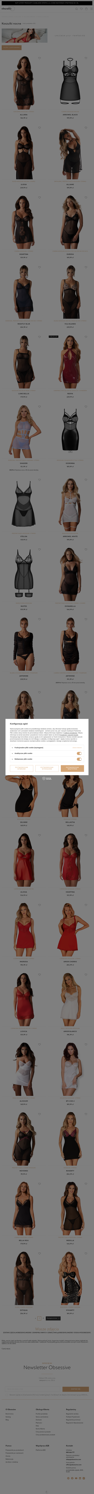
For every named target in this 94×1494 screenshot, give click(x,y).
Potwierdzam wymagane (46, 768)
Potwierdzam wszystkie (72, 768)
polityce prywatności (70, 733)
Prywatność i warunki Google (68, 735)
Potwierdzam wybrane (21, 768)
